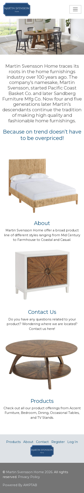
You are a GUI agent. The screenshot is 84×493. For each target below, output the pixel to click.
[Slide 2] (42, 48)
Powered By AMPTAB (20, 485)
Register (58, 442)
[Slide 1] (34, 48)
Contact (42, 442)
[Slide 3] (50, 48)
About (28, 442)
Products (13, 442)
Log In (72, 442)
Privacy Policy (29, 477)
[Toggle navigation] (75, 9)
